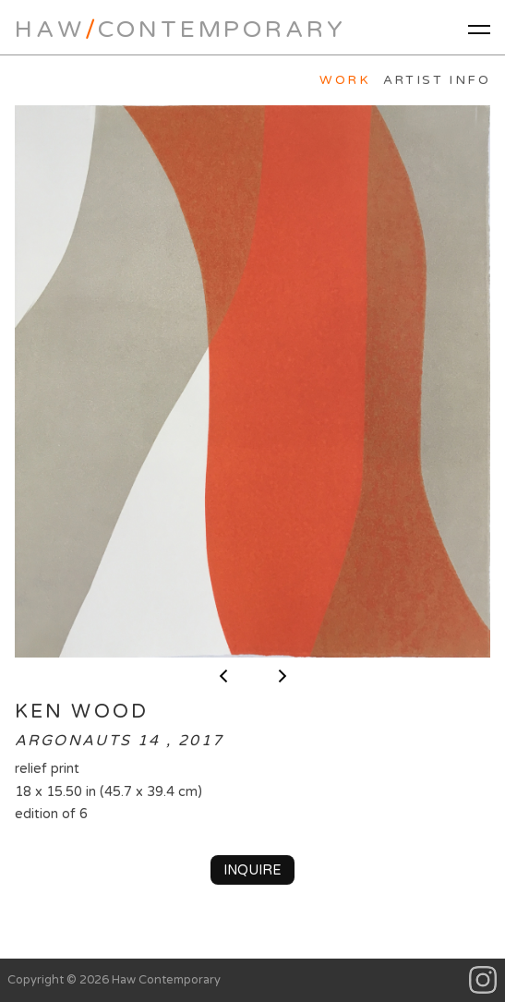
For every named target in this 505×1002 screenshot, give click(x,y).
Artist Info (436, 80)
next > (282, 676)
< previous (223, 676)
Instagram (483, 980)
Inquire (252, 870)
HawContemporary (180, 29)
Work (344, 80)
